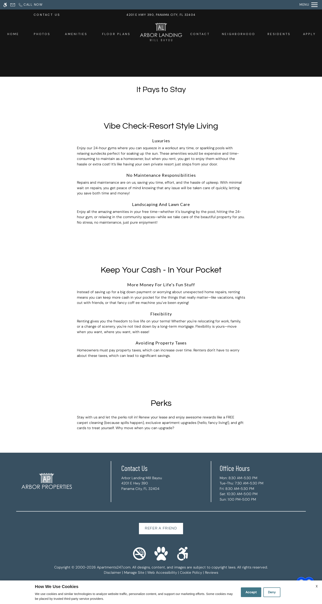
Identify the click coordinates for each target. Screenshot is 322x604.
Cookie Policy (191, 572)
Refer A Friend (161, 528)
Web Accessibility (162, 572)
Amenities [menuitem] (76, 35)
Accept (251, 592)
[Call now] (30, 4)
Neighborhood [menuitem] (238, 35)
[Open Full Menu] (308, 4)
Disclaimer (112, 572)
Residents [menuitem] (279, 35)
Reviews (211, 572)
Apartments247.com (114, 567)
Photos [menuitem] (42, 35)
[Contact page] (13, 4)
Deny (272, 592)
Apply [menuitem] (309, 35)
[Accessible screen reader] (5, 4)
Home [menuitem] (13, 35)
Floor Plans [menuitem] (116, 35)
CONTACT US (47, 15)
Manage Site (134, 572)
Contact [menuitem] (200, 35)
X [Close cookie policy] (317, 586)
